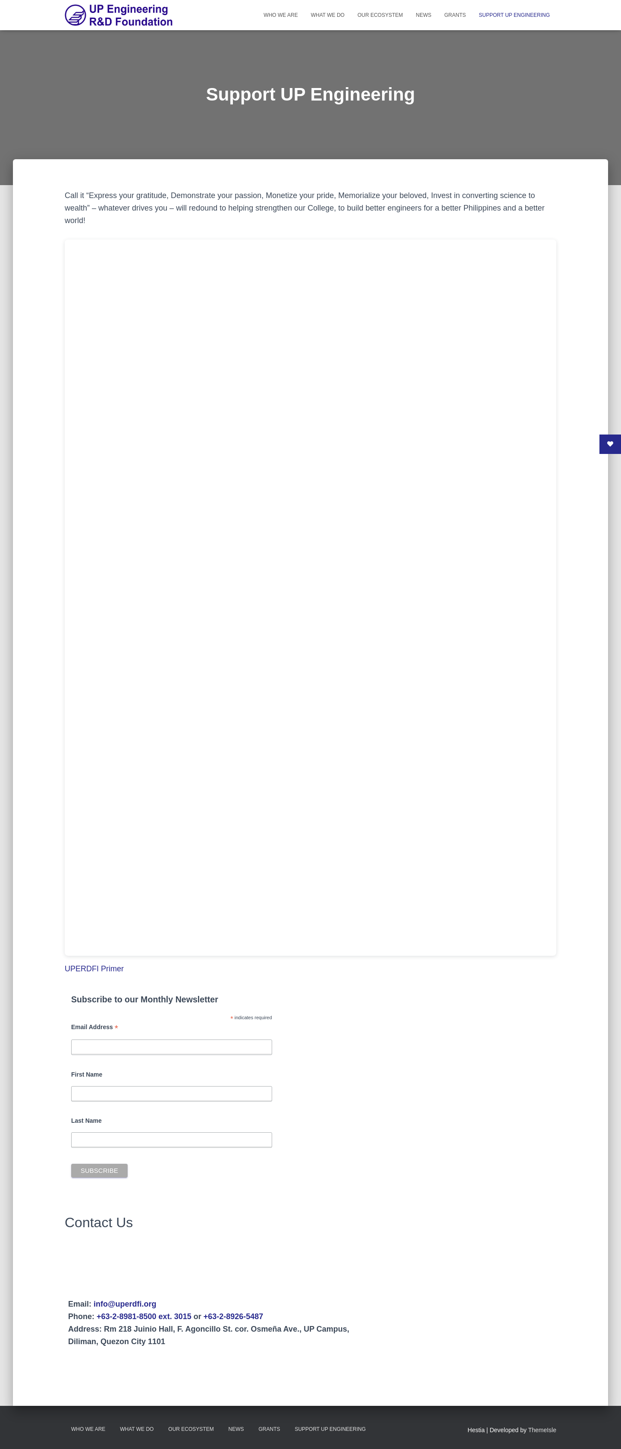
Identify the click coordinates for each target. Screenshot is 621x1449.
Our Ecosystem (380, 15)
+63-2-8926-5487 (233, 1316)
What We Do (328, 15)
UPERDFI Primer (94, 968)
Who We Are (280, 15)
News (423, 15)
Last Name (86, 1120)
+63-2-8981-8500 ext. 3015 (144, 1316)
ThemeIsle (542, 1430)
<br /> (310, 597)
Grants (455, 15)
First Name (86, 1074)
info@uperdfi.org (125, 1304)
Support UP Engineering (514, 15)
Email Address (94, 1027)
